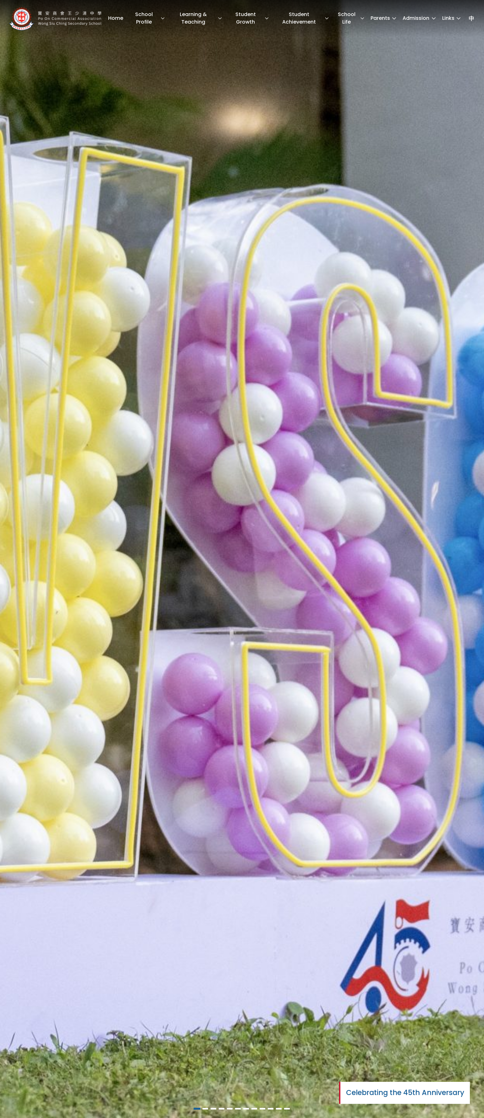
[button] (197, 1109)
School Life (351, 18)
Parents (384, 18)
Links (452, 18)
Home (115, 18)
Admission (420, 18)
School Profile (150, 18)
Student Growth (252, 18)
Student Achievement (305, 18)
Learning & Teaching (201, 18)
